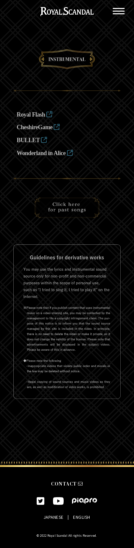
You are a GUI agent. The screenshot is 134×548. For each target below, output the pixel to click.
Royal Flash (34, 114)
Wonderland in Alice (45, 153)
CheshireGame (38, 127)
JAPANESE (54, 517)
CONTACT (67, 484)
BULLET (32, 140)
